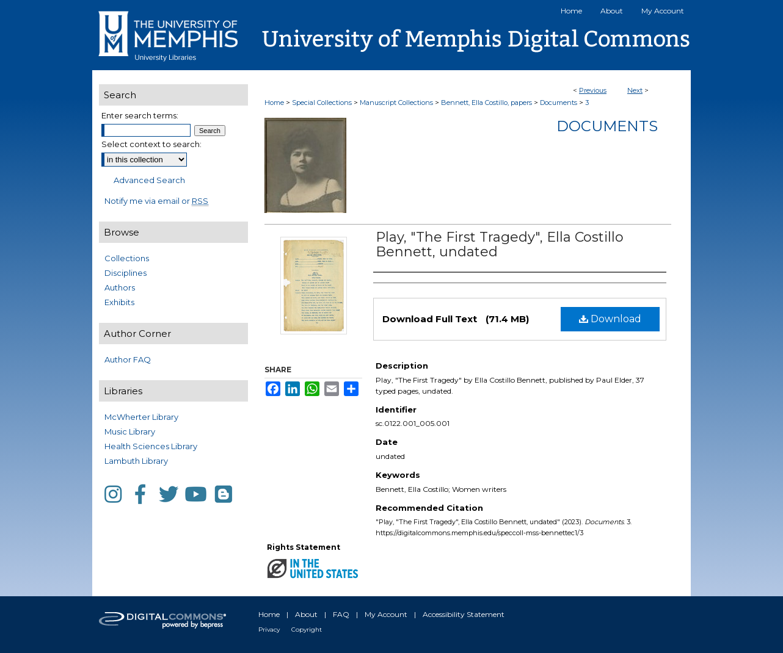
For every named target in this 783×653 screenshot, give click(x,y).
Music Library (129, 431)
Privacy (269, 629)
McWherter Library (141, 417)
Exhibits (119, 302)
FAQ (341, 614)
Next (635, 90)
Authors (119, 287)
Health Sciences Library (150, 446)
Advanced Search (149, 180)
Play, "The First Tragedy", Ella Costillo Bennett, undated (500, 244)
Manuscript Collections (396, 102)
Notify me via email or (156, 201)
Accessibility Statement (463, 614)
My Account (386, 614)
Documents (558, 102)
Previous (592, 90)
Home (274, 102)
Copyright (306, 629)
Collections (126, 258)
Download (610, 319)
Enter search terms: (139, 115)
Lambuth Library (136, 461)
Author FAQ (127, 359)
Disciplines (125, 273)
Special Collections (322, 102)
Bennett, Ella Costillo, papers (486, 102)
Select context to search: (151, 144)
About (306, 614)
